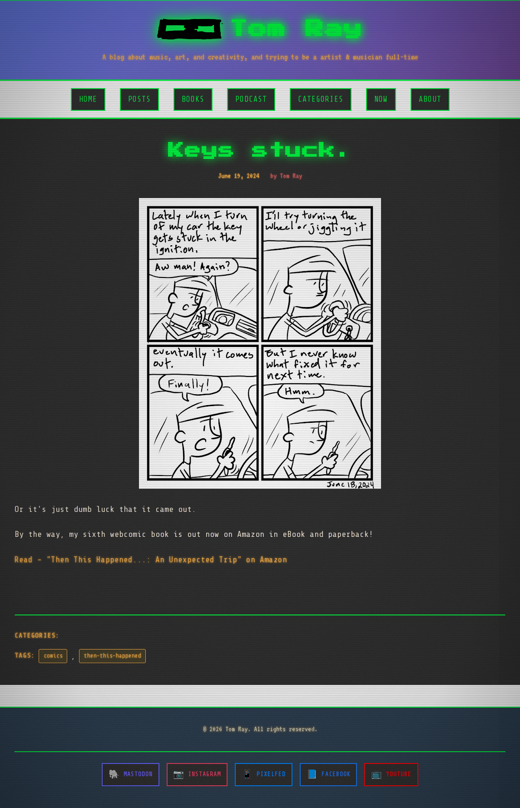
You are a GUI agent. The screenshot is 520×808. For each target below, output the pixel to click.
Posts (139, 99)
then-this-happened (112, 656)
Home (88, 99)
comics (53, 656)
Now (381, 99)
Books (193, 99)
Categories (320, 99)
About (430, 99)
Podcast (251, 99)
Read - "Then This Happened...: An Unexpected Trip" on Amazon (151, 559)
